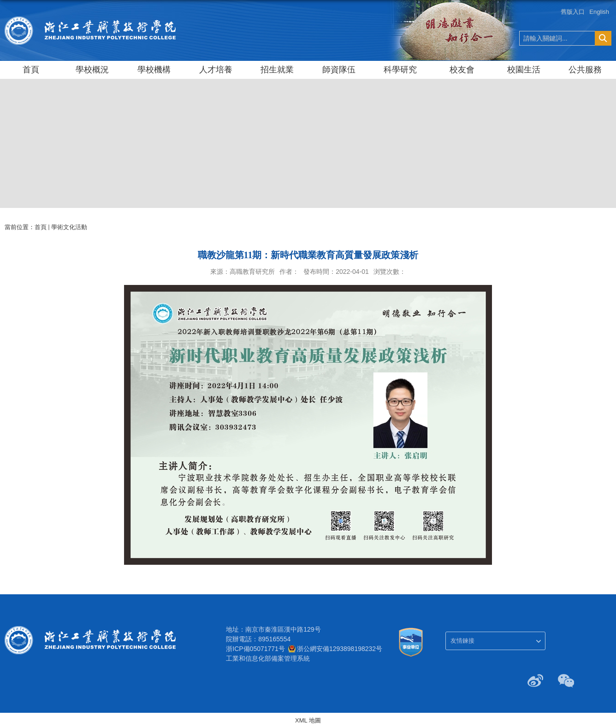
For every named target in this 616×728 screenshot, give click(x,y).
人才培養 (215, 69)
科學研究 (400, 69)
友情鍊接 (462, 640)
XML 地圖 (308, 720)
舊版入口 (573, 11)
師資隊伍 (338, 69)
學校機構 (154, 69)
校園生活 (523, 69)
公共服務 (585, 69)
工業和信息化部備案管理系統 (268, 658)
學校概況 (92, 69)
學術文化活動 (69, 227)
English (599, 11)
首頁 (31, 69)
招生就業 (277, 69)
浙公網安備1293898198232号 (339, 648)
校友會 (462, 69)
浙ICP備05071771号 (255, 648)
